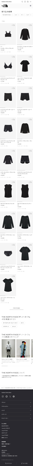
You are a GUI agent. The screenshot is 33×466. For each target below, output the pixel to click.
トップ (2, 387)
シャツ (16, 14)
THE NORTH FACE (7, 14)
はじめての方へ (5, 426)
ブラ (22, 14)
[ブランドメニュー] (30, 6)
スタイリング (4, 433)
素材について (5, 437)
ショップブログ (5, 435)
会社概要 (4, 446)
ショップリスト (5, 430)
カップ (28, 14)
